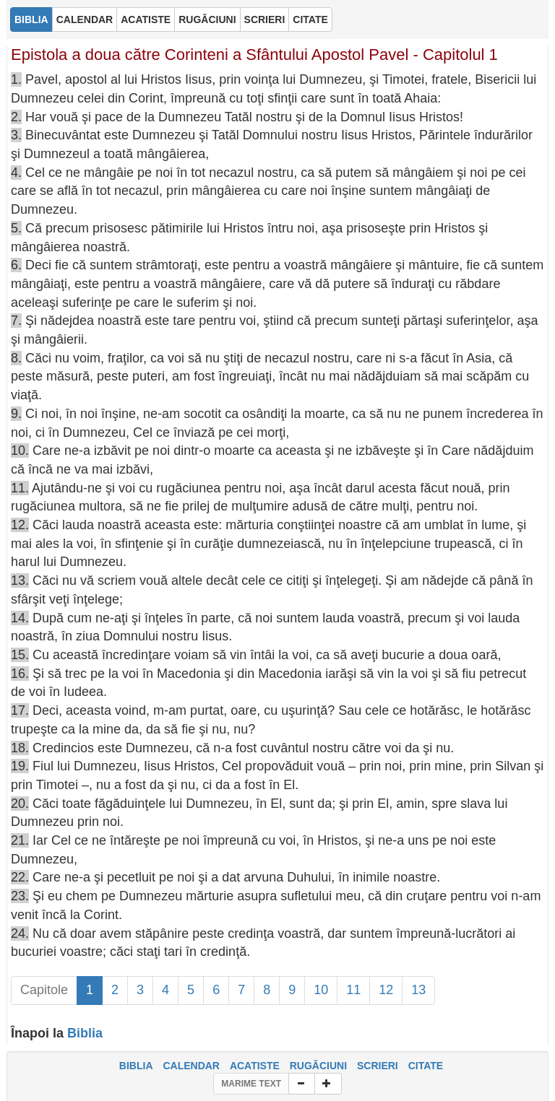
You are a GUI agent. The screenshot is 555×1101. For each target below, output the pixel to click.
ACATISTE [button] (146, 19)
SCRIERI (377, 1065)
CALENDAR (191, 1065)
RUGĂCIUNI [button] (207, 19)
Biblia (85, 1033)
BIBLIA (136, 1065)
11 (353, 990)
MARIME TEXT (251, 1084)
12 (386, 990)
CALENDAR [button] (84, 19)
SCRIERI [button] (264, 19)
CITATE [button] (310, 19)
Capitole (44, 990)
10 (321, 990)
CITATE (425, 1065)
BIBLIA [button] (31, 19)
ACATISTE (255, 1065)
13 (418, 990)
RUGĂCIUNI (318, 1065)
